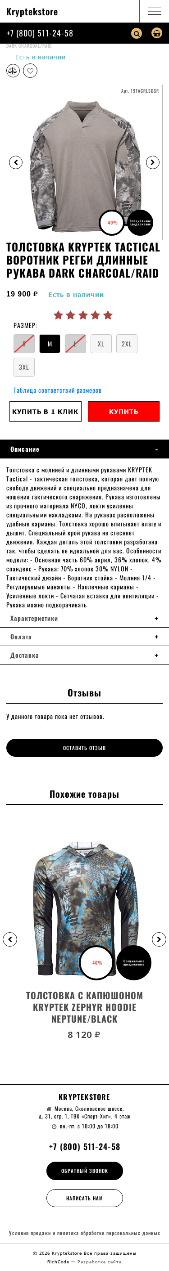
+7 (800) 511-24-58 (40, 33)
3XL (24, 367)
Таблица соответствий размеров (58, 390)
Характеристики (34, 618)
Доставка (24, 655)
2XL (127, 343)
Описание (25, 449)
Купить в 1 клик (45, 411)
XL (101, 343)
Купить (123, 411)
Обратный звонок (84, 1170)
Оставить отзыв (84, 747)
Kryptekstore (32, 11)
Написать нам (84, 1198)
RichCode (59, 1261)
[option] (84, 162)
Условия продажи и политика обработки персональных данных (84, 1233)
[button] (10, 939)
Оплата (21, 636)
